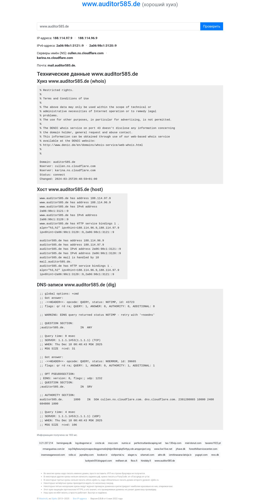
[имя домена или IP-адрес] (118, 26)
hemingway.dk (64, 443)
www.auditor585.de (111, 4)
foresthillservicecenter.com (203, 449)
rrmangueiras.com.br (53, 449)
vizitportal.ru (117, 454)
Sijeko (54, 498)
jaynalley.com (87, 454)
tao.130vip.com (173, 443)
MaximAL (43, 498)
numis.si (126, 443)
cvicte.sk (100, 443)
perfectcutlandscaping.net (148, 443)
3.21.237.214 (46, 443)
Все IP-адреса (80, 498)
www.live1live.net (163, 449)
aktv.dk (161, 454)
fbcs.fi (134, 460)
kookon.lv (102, 454)
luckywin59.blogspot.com (98, 460)
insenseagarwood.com (53, 454)
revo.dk (215, 454)
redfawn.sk (121, 460)
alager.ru (132, 454)
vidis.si (72, 454)
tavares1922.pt (213, 443)
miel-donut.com (193, 443)
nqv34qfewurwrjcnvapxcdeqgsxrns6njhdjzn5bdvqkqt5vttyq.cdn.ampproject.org (109, 449)
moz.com (113, 443)
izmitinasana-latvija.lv (180, 454)
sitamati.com (147, 454)
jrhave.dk (180, 449)
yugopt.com (201, 454)
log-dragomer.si (83, 443)
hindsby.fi (146, 460)
